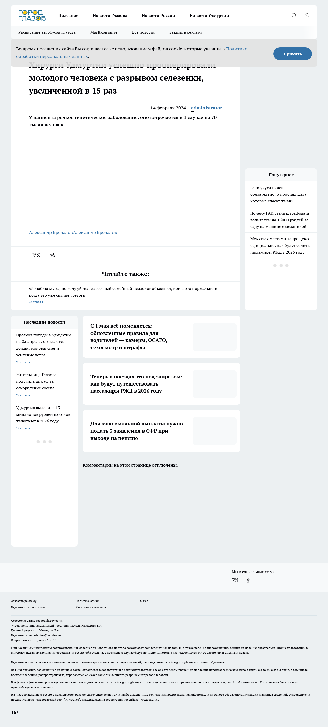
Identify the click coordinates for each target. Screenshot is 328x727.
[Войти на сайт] (307, 15)
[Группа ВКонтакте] (235, 580)
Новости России (158, 15)
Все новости (143, 32)
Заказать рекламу (186, 32)
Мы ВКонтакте (103, 32)
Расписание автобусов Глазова (47, 32)
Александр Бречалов (51, 232)
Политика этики (87, 601)
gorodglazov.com (138, 648)
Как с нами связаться (91, 607)
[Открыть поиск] (294, 15)
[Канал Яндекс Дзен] (248, 580)
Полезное (68, 15)
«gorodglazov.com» (49, 620)
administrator (206, 108)
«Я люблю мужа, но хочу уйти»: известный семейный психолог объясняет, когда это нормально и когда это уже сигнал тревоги (125, 295)
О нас (144, 601)
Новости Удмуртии (209, 15)
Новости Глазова (110, 15)
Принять (293, 53)
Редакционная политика (28, 607)
